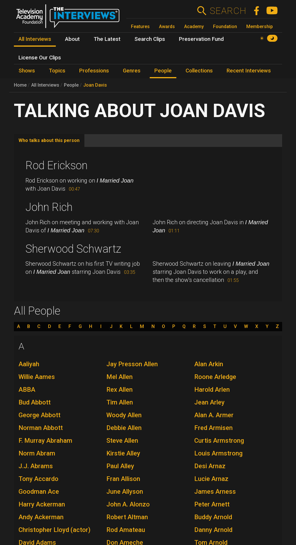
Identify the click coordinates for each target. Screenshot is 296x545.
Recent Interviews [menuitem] (249, 71)
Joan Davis (95, 85)
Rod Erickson (56, 165)
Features (140, 26)
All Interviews (45, 85)
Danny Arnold (213, 529)
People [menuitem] (163, 71)
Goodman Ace (38, 491)
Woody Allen (124, 415)
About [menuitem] (72, 39)
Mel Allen (119, 376)
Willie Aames (36, 376)
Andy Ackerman (41, 517)
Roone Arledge (215, 376)
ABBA (26, 389)
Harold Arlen (212, 389)
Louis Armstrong (218, 453)
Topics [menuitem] (57, 71)
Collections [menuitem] (199, 71)
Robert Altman (127, 517)
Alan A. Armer (214, 415)
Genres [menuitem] (131, 71)
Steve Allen (122, 440)
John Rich (49, 207)
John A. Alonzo (128, 504)
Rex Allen (119, 389)
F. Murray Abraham (45, 440)
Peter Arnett (212, 504)
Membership (259, 26)
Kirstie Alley (123, 453)
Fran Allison (123, 478)
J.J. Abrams (35, 466)
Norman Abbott (40, 427)
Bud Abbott (34, 402)
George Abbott (39, 415)
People (71, 85)
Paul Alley (120, 466)
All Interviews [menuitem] (34, 39)
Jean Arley (209, 402)
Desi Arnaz (209, 466)
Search (228, 10)
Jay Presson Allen (132, 364)
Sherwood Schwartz (73, 249)
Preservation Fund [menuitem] (201, 39)
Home (20, 85)
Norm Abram (36, 453)
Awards (167, 26)
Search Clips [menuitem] (149, 39)
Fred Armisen (213, 427)
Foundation (225, 26)
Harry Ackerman (41, 504)
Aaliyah (28, 364)
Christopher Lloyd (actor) (54, 529)
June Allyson (124, 491)
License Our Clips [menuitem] (39, 57)
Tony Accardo (38, 478)
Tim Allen (119, 402)
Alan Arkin (208, 364)
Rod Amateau (125, 529)
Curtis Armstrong (219, 440)
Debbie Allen (124, 427)
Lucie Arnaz (211, 478)
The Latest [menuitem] (107, 39)
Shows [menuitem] (26, 71)
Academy (194, 26)
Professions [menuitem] (94, 71)
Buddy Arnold (213, 517)
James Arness (215, 491)
